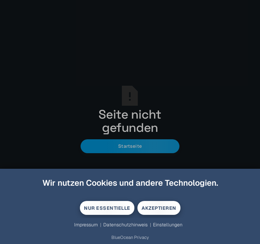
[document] (130, 189)
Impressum (86, 225)
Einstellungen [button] (167, 225)
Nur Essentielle (107, 208)
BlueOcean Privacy (130, 237)
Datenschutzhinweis (125, 225)
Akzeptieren (159, 208)
